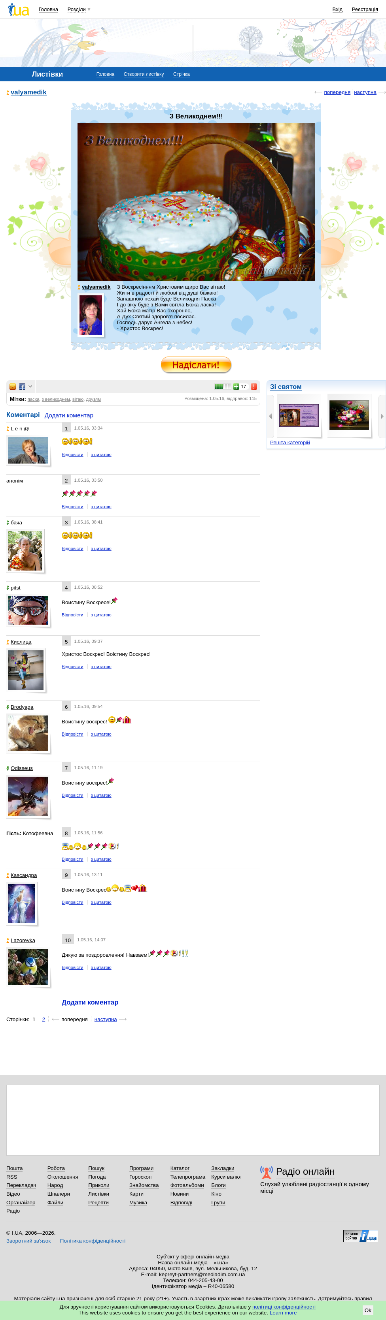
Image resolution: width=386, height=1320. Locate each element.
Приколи (98, 1185)
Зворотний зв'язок (28, 1241)
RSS (11, 1177)
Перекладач (21, 1185)
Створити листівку (144, 74)
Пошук (96, 1168)
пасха (34, 399)
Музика (138, 1202)
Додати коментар (69, 415)
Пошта (14, 1168)
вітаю (77, 399)
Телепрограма (188, 1177)
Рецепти (98, 1202)
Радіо (13, 1211)
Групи (218, 1202)
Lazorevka (20, 940)
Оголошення (62, 1177)
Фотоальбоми (187, 1185)
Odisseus (19, 768)
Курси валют (226, 1177)
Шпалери (58, 1194)
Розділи (77, 9)
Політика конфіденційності (92, 1241)
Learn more (283, 1313)
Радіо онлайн (305, 1171)
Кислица (19, 642)
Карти (136, 1194)
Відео (13, 1194)
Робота (56, 1168)
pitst (13, 588)
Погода (97, 1177)
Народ (55, 1185)
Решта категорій (290, 442)
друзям (93, 399)
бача (14, 523)
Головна (48, 9)
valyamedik (29, 92)
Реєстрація (365, 9)
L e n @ (17, 429)
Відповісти (72, 454)
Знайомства (144, 1185)
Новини (179, 1194)
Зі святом (286, 387)
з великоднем (56, 399)
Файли (55, 1202)
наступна (365, 92)
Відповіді (181, 1202)
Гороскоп (140, 1177)
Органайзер (20, 1202)
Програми (141, 1168)
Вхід (338, 9)
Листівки (98, 1194)
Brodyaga (20, 707)
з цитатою (101, 454)
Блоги (218, 1185)
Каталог (180, 1168)
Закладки (222, 1168)
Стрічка (181, 74)
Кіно (216, 1194)
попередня (337, 92)
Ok (368, 1310)
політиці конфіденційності (284, 1307)
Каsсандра (21, 875)
